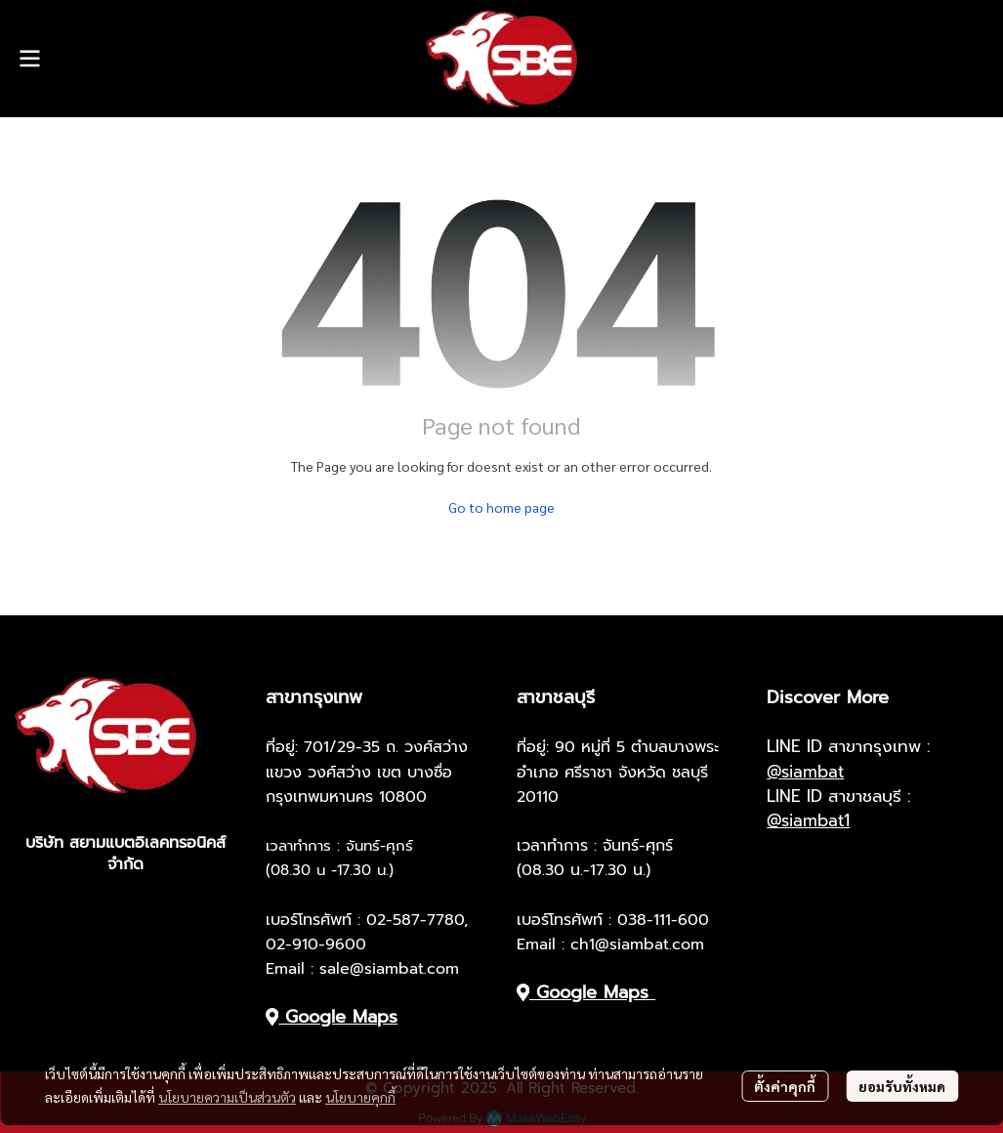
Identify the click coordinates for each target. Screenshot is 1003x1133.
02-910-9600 (316, 944)
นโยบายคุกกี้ (360, 1097)
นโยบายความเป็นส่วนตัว (227, 1097)
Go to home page (501, 507)
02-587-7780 (415, 920)
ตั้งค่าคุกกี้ (784, 1086)
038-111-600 (663, 920)
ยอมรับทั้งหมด (901, 1086)
